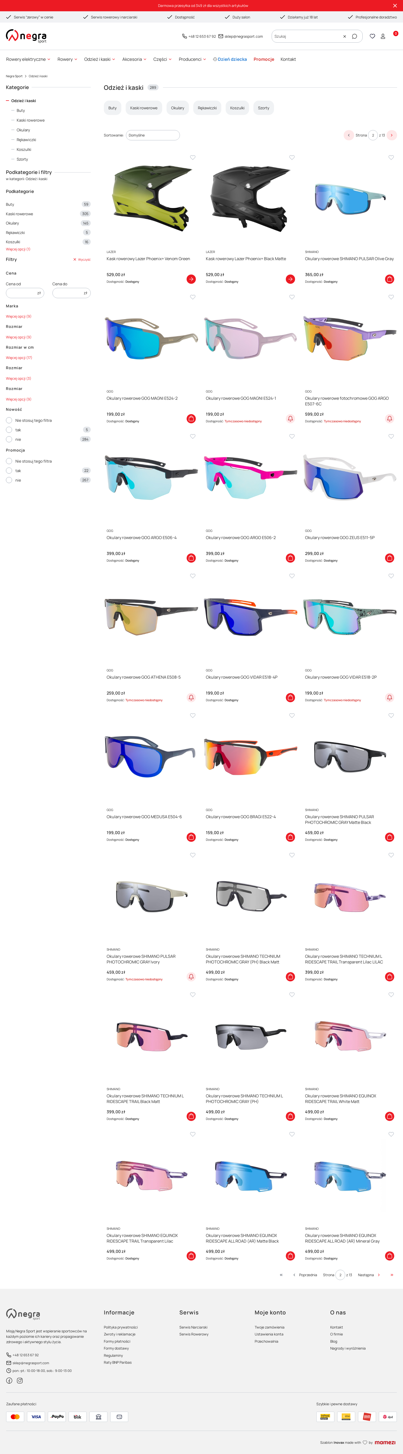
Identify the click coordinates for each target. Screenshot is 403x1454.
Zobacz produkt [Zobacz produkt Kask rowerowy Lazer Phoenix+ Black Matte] (290, 279)
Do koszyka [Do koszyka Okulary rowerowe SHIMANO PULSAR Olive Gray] (389, 279)
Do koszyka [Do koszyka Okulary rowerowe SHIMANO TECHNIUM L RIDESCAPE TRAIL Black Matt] (191, 1116)
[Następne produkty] (369, 1275)
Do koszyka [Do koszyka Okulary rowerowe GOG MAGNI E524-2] (191, 418)
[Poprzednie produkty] (305, 1275)
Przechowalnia (266, 1341)
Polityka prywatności (121, 1327)
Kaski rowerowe (31, 120)
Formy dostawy (116, 1348)
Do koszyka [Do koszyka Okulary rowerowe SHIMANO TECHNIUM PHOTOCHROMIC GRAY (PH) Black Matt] (290, 976)
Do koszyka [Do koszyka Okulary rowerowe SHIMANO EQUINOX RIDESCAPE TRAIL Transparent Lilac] (191, 1256)
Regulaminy (113, 1355)
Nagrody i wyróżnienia (348, 1348)
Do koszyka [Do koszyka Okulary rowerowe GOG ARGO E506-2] (290, 558)
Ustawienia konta (269, 1334)
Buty (21, 110)
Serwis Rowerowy (193, 1334)
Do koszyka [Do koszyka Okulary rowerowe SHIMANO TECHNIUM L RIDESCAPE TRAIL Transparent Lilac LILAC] (389, 976)
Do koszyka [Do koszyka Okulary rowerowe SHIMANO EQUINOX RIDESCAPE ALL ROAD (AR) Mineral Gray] (389, 1256)
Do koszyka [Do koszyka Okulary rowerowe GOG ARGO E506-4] (191, 558)
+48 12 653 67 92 (202, 36)
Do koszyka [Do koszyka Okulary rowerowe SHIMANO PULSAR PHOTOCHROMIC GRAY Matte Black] (389, 837)
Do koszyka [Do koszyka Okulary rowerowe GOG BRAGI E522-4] (290, 837)
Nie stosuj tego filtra (33, 420)
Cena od (13, 284)
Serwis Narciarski (193, 1327)
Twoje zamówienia (270, 1327)
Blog (333, 1341)
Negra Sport (14, 76)
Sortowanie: (114, 135)
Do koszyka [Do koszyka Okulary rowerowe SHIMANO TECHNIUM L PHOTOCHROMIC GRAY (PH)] (290, 1116)
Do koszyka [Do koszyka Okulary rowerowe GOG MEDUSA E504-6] (191, 837)
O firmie (336, 1334)
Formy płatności (117, 1341)
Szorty (22, 159)
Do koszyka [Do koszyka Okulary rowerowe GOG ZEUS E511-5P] (389, 558)
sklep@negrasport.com (244, 36)
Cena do (59, 284)
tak (18, 430)
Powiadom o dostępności (290, 418)
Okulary (23, 130)
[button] (354, 36)
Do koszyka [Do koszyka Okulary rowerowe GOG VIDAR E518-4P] (290, 697)
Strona (361, 135)
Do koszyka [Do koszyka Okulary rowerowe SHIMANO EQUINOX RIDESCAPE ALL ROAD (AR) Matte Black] (290, 1256)
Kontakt (336, 1327)
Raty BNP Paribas (118, 1362)
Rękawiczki (26, 139)
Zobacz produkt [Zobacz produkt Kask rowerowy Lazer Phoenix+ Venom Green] (191, 279)
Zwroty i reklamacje (119, 1334)
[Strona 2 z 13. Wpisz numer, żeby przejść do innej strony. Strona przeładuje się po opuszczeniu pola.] (373, 135)
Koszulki (24, 149)
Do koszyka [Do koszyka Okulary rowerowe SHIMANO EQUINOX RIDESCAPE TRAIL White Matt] (389, 1116)
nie (18, 439)
